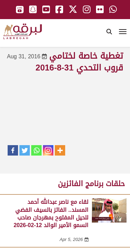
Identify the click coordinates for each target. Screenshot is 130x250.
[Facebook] (13, 150)
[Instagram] (48, 150)
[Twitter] (24, 150)
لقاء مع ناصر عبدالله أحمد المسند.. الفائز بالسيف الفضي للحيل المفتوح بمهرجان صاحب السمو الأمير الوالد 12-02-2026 (51, 214)
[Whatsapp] (36, 150)
